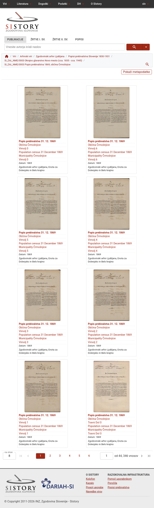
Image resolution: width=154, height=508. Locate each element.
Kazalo (90, 483)
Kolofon (90, 479)
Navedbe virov (94, 491)
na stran (9, 452)
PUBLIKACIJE (15, 39)
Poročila (112, 483)
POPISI (79, 39)
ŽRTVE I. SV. (38, 39)
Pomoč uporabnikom (120, 479)
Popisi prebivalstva (118, 487)
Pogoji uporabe (94, 487)
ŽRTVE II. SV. (60, 39)
